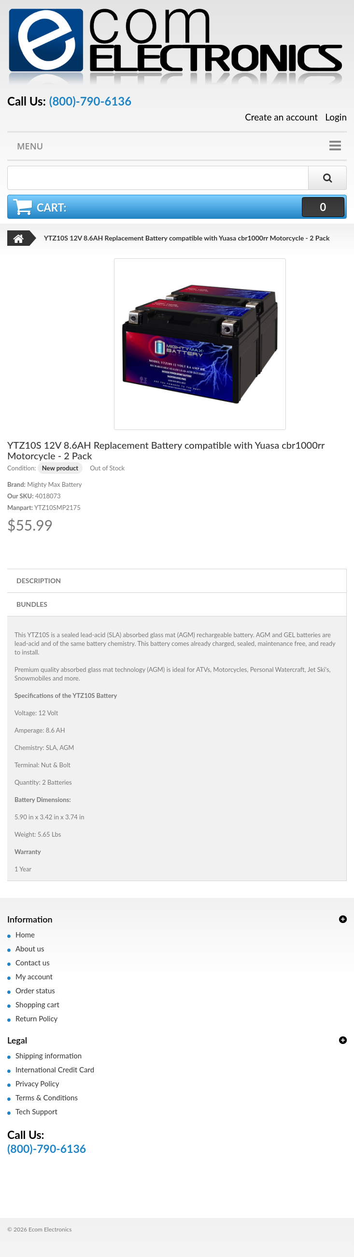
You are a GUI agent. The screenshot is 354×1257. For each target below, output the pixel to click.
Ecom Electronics (50, 1229)
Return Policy (36, 1018)
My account (34, 976)
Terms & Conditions (46, 1097)
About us (29, 948)
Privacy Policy (37, 1083)
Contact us (32, 962)
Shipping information (48, 1055)
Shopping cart (37, 1004)
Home (25, 934)
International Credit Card (54, 1069)
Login (336, 116)
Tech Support (36, 1111)
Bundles (31, 604)
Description (38, 580)
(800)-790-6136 (90, 101)
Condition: (21, 468)
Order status (35, 990)
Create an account (281, 117)
